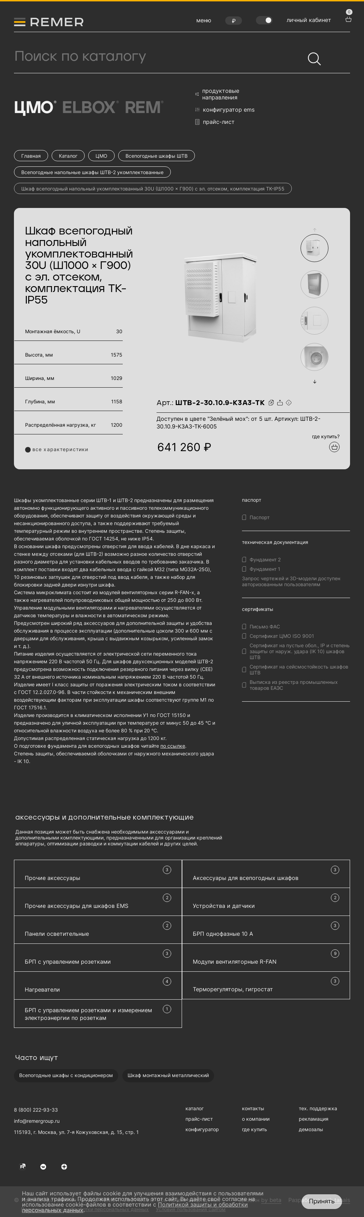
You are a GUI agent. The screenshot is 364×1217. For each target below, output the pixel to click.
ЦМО (34, 108)
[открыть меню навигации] (203, 22)
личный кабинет (309, 19)
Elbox (89, 108)
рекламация (313, 1119)
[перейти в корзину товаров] (347, 18)
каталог (194, 1108)
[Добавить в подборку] (334, 447)
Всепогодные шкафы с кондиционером (66, 1075)
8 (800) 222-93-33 (36, 1110)
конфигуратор (202, 1129)
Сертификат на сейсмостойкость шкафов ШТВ (299, 669)
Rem (143, 108)
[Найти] (311, 56)
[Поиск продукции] (159, 56)
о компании (256, 1119)
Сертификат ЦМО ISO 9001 (282, 636)
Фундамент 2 (265, 559)
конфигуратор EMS (225, 109)
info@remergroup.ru (37, 1121)
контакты (253, 1108)
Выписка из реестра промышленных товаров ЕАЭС (294, 685)
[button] (314, 229)
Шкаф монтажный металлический (168, 1075)
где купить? (326, 436)
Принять (322, 1201)
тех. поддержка (318, 1108)
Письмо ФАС (265, 626)
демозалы (311, 1129)
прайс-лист (215, 122)
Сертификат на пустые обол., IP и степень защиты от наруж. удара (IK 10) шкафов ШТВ (300, 651)
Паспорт (260, 517)
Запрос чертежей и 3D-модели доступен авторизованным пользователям (291, 581)
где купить (254, 1129)
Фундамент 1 (265, 569)
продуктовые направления (217, 94)
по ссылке (172, 746)
